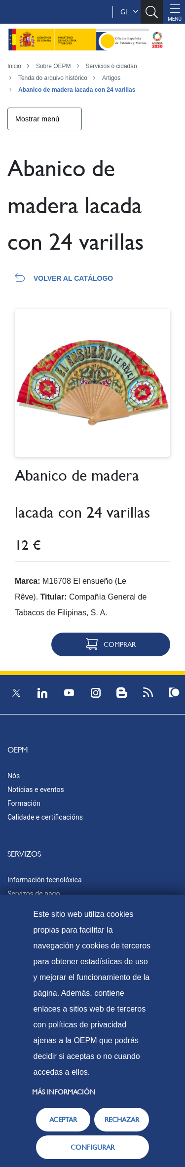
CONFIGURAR (92, 1147)
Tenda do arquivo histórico (52, 78)
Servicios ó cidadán (111, 66)
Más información (63, 1092)
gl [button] (129, 11)
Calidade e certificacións (45, 817)
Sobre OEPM (53, 66)
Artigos (111, 78)
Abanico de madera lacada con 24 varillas (76, 89)
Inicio (14, 66)
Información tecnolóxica (44, 880)
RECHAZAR (122, 1120)
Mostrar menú (37, 119)
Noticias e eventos (35, 789)
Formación (23, 803)
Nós (13, 776)
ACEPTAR (63, 1120)
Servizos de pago (33, 894)
